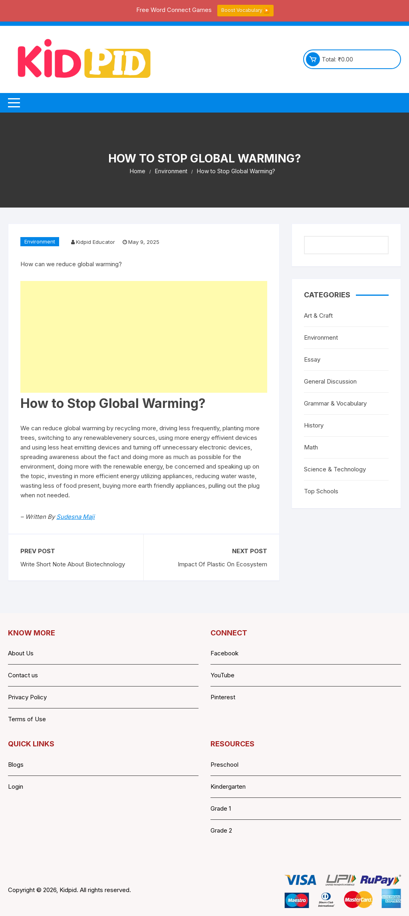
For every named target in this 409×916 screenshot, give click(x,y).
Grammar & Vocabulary (335, 403)
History (314, 425)
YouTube (222, 675)
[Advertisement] (143, 337)
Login (15, 786)
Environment (39, 241)
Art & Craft (318, 315)
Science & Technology (335, 469)
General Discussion (330, 381)
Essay (312, 359)
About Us (21, 653)
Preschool (224, 764)
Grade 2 (221, 830)
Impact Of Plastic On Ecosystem (222, 564)
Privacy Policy (27, 697)
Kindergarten (228, 786)
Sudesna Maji (75, 516)
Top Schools (321, 491)
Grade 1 (220, 808)
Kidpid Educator (95, 242)
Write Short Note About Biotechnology (72, 564)
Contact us (23, 675)
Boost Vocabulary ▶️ (245, 10)
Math (311, 447)
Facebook (224, 653)
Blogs (16, 764)
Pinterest (222, 697)
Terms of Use (27, 719)
